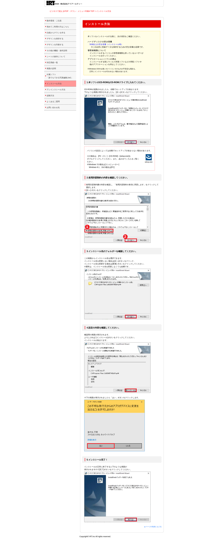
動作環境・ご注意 (54, 21)
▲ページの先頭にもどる (153, 527)
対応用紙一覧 (52, 62)
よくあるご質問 (53, 101)
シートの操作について (56, 56)
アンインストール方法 (56, 90)
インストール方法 (103, 11)
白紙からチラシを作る (56, 33)
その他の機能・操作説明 (57, 50)
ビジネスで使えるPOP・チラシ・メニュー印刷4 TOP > (73, 11)
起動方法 (50, 95)
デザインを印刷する (55, 45)
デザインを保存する (55, 39)
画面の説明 (51, 68)
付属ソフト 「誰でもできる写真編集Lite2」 (60, 76)
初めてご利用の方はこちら (58, 27)
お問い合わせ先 (53, 107)
